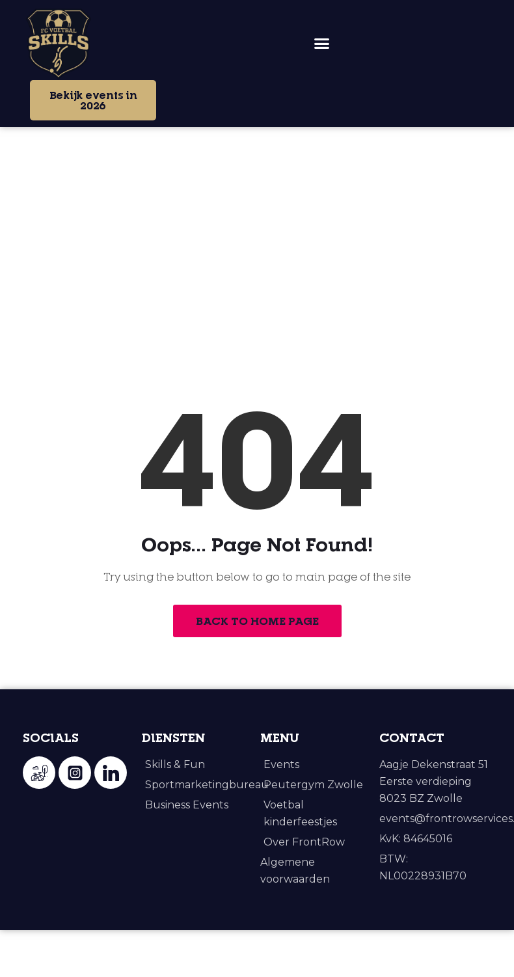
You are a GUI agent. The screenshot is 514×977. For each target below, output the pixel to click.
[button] (322, 43)
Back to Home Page (257, 670)
